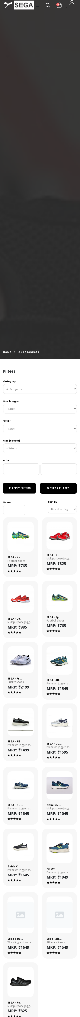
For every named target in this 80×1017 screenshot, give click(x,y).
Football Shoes (16, 561)
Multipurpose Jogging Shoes (60, 558)
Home (7, 352)
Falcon (51, 868)
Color (6, 420)
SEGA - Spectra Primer (61, 617)
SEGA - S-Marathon (59, 555)
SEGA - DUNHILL (57, 743)
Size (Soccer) (11, 440)
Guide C (12, 866)
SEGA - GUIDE (16, 805)
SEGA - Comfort (17, 618)
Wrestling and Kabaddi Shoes (20, 942)
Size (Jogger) (11, 401)
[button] (45, 6)
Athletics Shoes (56, 942)
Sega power (15, 939)
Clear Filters (58, 488)
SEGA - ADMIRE (56, 680)
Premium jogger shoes (60, 683)
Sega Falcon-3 (56, 939)
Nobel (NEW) (55, 805)
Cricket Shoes (15, 682)
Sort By (52, 502)
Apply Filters (19, 488)
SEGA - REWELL (17, 741)
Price (6, 460)
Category (9, 381)
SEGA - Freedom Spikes (22, 678)
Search (7, 502)
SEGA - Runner (16, 1002)
